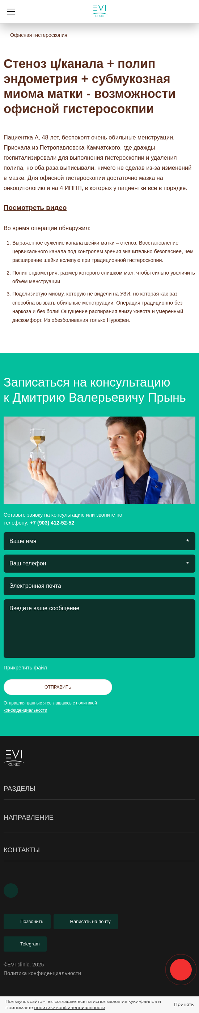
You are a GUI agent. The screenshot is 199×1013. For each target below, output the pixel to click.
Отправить (58, 687)
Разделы (99, 788)
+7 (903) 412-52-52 (188, 11)
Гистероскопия (22, 833)
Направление (99, 817)
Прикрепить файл (31, 667)
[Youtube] (11, 890)
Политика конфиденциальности (42, 973)
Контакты (99, 850)
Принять (184, 1004)
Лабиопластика (23, 836)
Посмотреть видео (35, 207)
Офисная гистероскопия (38, 35)
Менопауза (17, 870)
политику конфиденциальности (69, 1007)
